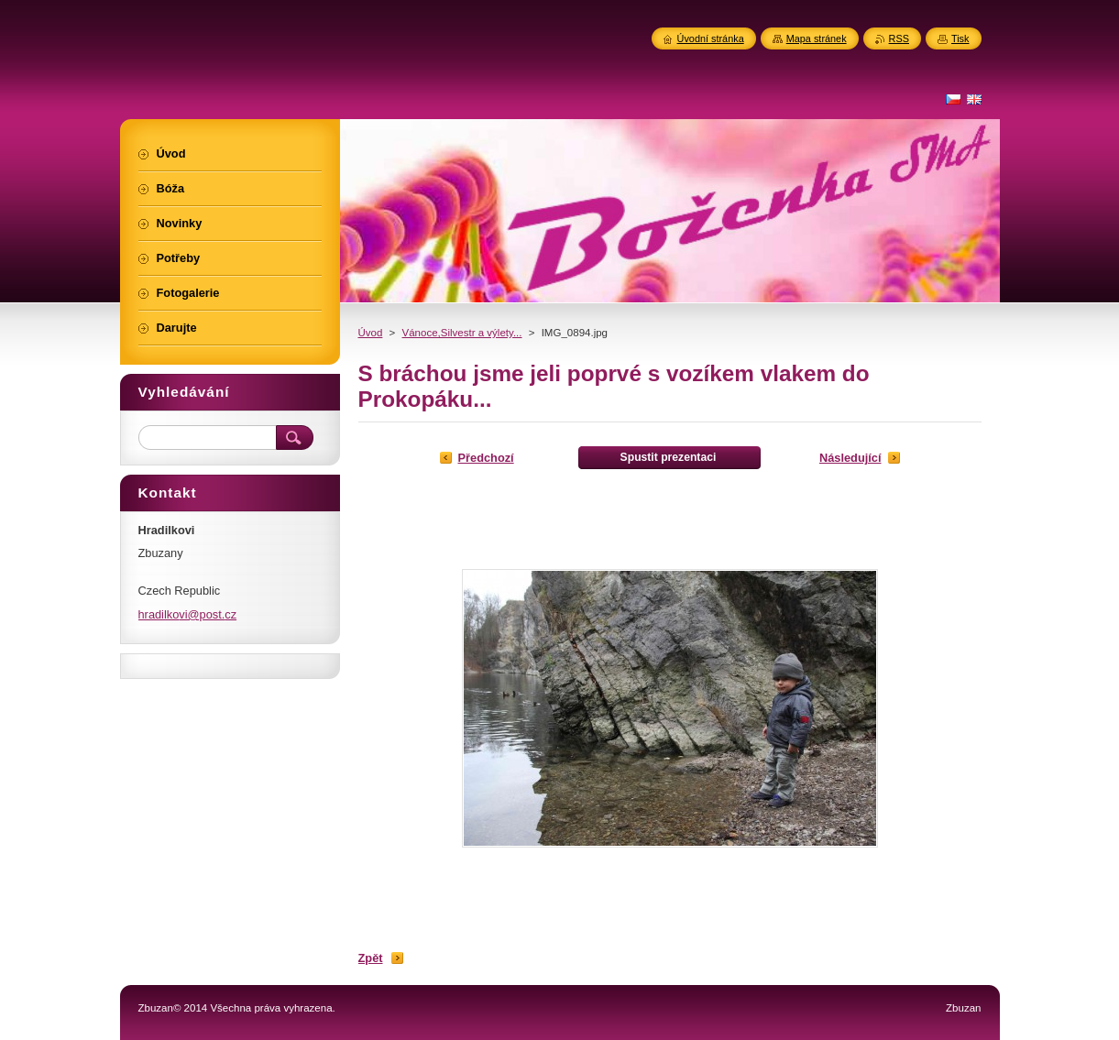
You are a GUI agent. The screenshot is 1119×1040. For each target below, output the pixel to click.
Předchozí (486, 458)
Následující (850, 458)
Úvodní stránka (710, 38)
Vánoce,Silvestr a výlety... (462, 332)
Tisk (960, 38)
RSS (899, 38)
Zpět (370, 958)
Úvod (370, 332)
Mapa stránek (816, 38)
